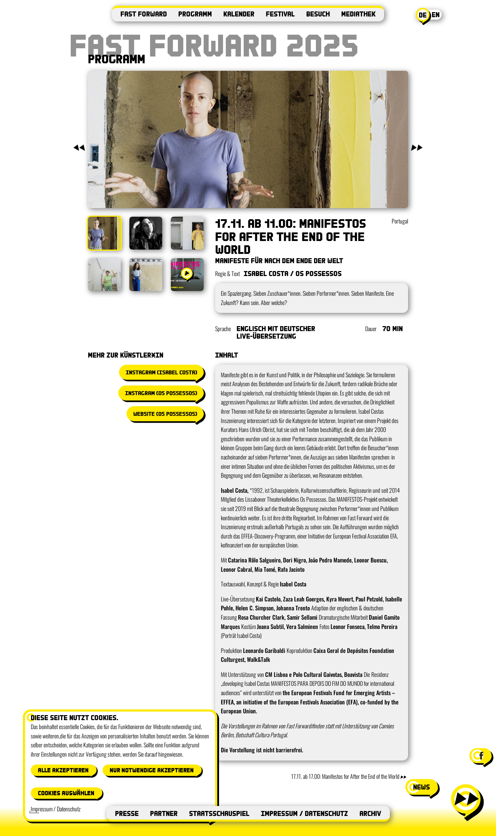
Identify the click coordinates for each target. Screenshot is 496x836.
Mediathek (358, 14)
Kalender (238, 14)
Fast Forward (143, 14)
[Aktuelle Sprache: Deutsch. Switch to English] (430, 16)
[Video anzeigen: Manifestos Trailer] (187, 274)
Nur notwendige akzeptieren (152, 770)
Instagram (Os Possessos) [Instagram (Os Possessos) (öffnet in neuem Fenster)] (161, 393)
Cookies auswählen (66, 793)
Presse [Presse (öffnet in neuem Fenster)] (127, 813)
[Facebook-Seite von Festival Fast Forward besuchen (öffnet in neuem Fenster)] (481, 755)
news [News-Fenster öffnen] (421, 787)
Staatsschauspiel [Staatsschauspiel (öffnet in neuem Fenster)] (219, 813)
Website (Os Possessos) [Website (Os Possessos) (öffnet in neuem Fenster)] (165, 413)
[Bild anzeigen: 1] (104, 233)
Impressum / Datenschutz (304, 813)
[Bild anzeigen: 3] (187, 233)
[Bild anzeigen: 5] (145, 274)
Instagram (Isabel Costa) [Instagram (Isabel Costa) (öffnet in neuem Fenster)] (161, 372)
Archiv (370, 813)
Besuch (318, 14)
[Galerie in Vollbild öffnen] (248, 139)
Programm (195, 14)
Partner (164, 813)
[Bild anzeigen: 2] (145, 233)
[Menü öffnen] (467, 802)
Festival (280, 14)
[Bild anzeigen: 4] (104, 274)
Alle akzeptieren (63, 770)
